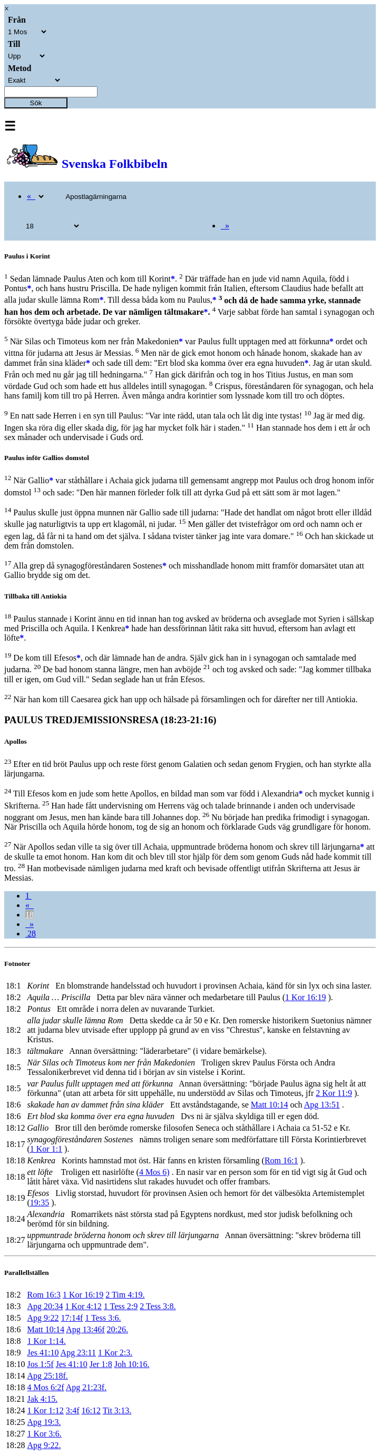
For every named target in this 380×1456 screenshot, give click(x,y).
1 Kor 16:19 (305, 997)
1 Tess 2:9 (121, 1306)
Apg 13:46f (85, 1329)
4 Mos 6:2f (45, 1387)
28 (30, 933)
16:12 (91, 1410)
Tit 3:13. (117, 1410)
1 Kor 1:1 (46, 1148)
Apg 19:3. (44, 1422)
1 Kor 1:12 (45, 1410)
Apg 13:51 (322, 1104)
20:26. (117, 1329)
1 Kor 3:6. (44, 1433)
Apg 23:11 (78, 1352)
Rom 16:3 (44, 1294)
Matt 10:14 (269, 1104)
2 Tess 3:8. (158, 1306)
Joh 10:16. (132, 1364)
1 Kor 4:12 (83, 1306)
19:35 (39, 1202)
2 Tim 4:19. (124, 1294)
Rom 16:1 (281, 1160)
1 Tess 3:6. (103, 1317)
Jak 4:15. (42, 1398)
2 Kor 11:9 (334, 1093)
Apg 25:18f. (47, 1375)
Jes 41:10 (43, 1352)
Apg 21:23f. (86, 1387)
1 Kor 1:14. (46, 1341)
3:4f (73, 1410)
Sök (36, 103)
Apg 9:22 (43, 1317)
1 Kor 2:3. (115, 1352)
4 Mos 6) (154, 1172)
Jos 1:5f (40, 1364)
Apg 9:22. (44, 1445)
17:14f (72, 1317)
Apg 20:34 (45, 1306)
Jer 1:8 (101, 1364)
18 (29, 914)
